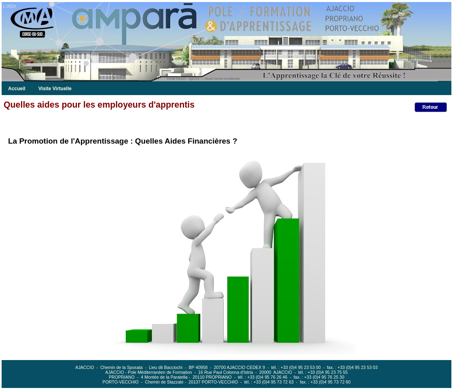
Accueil (16, 88)
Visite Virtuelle (55, 88)
